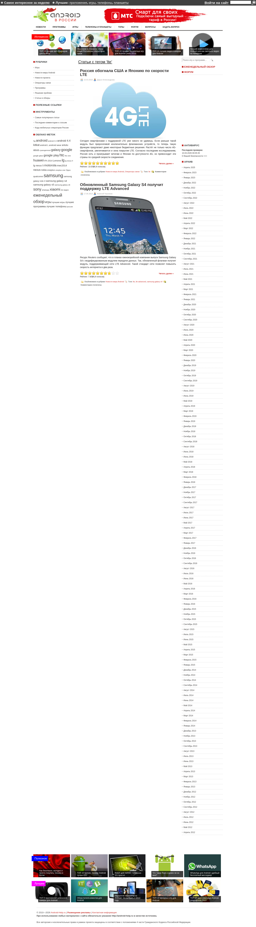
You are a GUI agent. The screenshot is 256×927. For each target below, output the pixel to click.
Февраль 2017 (190, 538)
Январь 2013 (189, 787)
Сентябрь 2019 (190, 381)
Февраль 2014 (190, 721)
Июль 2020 (188, 330)
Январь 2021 (189, 299)
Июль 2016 (188, 573)
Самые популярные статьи (47, 117)
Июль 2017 (188, 512)
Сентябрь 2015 (190, 624)
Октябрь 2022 (190, 193)
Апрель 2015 (189, 650)
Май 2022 (188, 218)
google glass (38, 156)
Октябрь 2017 (190, 497)
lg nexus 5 (38, 165)
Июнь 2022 (188, 213)
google (66, 150)
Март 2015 (188, 655)
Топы (121, 27)
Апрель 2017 (189, 528)
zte (62, 190)
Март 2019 (188, 411)
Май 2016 (188, 584)
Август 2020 (189, 325)
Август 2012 (189, 812)
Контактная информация (104, 912)
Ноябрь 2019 (189, 370)
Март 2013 (188, 776)
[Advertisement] (201, 108)
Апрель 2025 (189, 167)
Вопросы (150, 27)
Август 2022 (189, 203)
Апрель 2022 (189, 223)
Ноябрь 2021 (189, 249)
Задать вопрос (171, 27)
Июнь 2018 (188, 457)
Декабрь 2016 (190, 548)
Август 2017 (189, 507)
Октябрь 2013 (190, 741)
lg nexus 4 (69, 161)
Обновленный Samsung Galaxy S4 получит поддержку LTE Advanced (121, 187)
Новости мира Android (45, 73)
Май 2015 (188, 644)
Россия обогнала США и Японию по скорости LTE (124, 73)
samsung (53, 175)
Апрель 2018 (189, 467)
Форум (134, 27)
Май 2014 (188, 705)
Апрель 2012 (189, 832)
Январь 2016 (189, 604)
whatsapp (45, 190)
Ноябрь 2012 (189, 797)
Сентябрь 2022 (190, 198)
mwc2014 (62, 165)
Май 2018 (188, 462)
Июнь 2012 (188, 822)
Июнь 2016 (188, 578)
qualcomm (38, 176)
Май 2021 (188, 279)
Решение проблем (43, 93)
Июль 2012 (188, 817)
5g (34, 141)
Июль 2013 (188, 756)
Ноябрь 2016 (189, 553)
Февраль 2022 (190, 233)
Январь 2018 (189, 482)
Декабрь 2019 (190, 365)
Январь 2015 (189, 665)
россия (70, 207)
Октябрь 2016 (190, 558)
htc (62, 155)
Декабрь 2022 (190, 183)
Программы (59, 27)
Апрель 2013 (189, 771)
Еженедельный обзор (199, 66)
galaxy (56, 150)
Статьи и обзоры (42, 98)
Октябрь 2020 (190, 315)
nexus (37, 169)
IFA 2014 (48, 161)
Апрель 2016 (189, 589)
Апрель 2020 (189, 345)
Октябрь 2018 (190, 436)
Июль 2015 (188, 634)
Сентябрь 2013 (190, 746)
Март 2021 (188, 289)
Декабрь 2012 (190, 792)
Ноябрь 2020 (189, 309)
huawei (38, 160)
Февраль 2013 (190, 781)
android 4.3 (52, 141)
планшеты (121, 2)
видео (66, 190)
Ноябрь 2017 (189, 492)
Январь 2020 (189, 360)
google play (51, 155)
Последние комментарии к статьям (51, 122)
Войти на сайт (217, 3)
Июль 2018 (188, 452)
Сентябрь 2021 (190, 259)
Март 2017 (188, 533)
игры (92, 2)
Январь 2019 (189, 421)
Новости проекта (42, 78)
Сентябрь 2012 (190, 807)
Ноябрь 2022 (189, 188)
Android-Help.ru (58, 912)
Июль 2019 (188, 391)
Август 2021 (189, 264)
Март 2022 (188, 228)
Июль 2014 (188, 695)
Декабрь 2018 (190, 426)
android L (44, 145)
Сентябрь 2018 (190, 441)
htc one (68, 156)
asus (36, 150)
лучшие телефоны (56, 206)
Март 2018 (188, 472)
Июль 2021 (188, 269)
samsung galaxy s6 (62, 185)
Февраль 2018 (190, 477)
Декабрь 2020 (190, 304)
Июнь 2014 (188, 700)
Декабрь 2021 (190, 243)
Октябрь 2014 (190, 680)
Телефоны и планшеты (98, 27)
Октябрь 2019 (190, 375)
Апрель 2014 (189, 710)
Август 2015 (189, 629)
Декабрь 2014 (190, 670)
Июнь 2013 (188, 761)
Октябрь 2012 (190, 802)
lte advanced (141, 281)
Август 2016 (189, 568)
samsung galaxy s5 (43, 184)
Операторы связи (43, 83)
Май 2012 (188, 827)
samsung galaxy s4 (56, 180)
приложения (78, 2)
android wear (55, 145)
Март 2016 (188, 594)
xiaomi (55, 189)
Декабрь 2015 (190, 609)
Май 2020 (188, 340)
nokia (44, 170)
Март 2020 (188, 350)
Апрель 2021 (189, 284)
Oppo (68, 170)
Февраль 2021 (190, 294)
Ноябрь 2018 (189, 431)
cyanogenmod (45, 150)
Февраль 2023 (190, 172)
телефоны (104, 2)
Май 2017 (188, 523)
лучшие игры (58, 202)
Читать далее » (166, 163)
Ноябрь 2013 (189, 736)
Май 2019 (188, 401)
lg (63, 160)
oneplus (51, 170)
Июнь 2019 (188, 396)
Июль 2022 (188, 208)
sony (37, 189)
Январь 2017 (189, 543)
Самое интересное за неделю (26, 2)
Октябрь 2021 (190, 254)
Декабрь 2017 (190, 487)
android (41, 140)
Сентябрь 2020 (190, 320)
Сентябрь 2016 (190, 563)
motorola (50, 165)
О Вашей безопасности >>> (194, 156)
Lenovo (57, 160)
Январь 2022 (189, 238)
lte (149, 172)
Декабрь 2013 (190, 731)
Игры (75, 27)
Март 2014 (188, 715)
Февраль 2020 (190, 355)
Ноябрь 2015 (189, 614)
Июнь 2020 (188, 335)
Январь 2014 (189, 726)
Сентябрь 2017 (190, 502)
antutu (65, 145)
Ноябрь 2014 (189, 675)
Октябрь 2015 (190, 619)
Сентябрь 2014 (190, 685)
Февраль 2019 (190, 416)
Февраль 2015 (190, 660)
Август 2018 (189, 446)
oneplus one (60, 170)
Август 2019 (189, 386)
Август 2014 (189, 690)
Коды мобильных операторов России (52, 128)
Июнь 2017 (188, 518)
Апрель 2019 (189, 406)
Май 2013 (188, 766)
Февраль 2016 (190, 599)
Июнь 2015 (188, 639)
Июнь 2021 (188, 274)
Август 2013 (189, 751)
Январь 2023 (189, 177)
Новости (41, 27)
